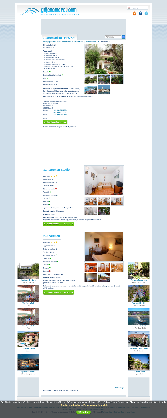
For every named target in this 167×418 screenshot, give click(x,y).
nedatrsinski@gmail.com (55, 122)
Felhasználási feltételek (95, 405)
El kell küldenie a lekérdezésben (58, 224)
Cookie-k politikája (70, 405)
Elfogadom (83, 412)
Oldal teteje (119, 388)
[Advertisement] (83, 27)
